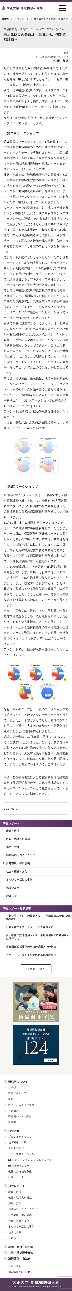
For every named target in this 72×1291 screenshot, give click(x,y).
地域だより (12, 887)
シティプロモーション (21, 1154)
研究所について (18, 1081)
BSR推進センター (19, 1165)
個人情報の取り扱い (20, 1272)
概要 (10, 1099)
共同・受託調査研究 (21, 1252)
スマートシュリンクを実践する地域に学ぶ (31, 955)
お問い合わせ (16, 1266)
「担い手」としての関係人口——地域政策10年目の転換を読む (38, 917)
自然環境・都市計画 (18, 863)
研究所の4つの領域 (19, 1116)
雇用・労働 (12, 847)
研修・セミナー (17, 1177)
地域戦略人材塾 (17, 1142)
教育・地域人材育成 (18, 838)
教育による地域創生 (20, 1171)
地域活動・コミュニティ (20, 855)
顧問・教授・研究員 (21, 1246)
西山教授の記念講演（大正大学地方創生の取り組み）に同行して (37, 937)
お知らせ (11, 895)
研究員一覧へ (36, 968)
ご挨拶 (12, 1087)
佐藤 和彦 (61, 60)
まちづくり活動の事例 (19, 879)
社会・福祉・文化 (16, 871)
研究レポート (21, 19)
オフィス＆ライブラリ (21, 1104)
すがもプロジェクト (20, 1148)
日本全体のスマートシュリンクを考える (30, 927)
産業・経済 (12, 830)
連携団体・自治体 (19, 1258)
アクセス (13, 1110)
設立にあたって (17, 1093)
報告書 (12, 1122)
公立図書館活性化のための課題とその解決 (31, 946)
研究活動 (14, 1131)
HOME (6, 19)
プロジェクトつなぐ (20, 1136)
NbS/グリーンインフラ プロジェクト (30, 1159)
